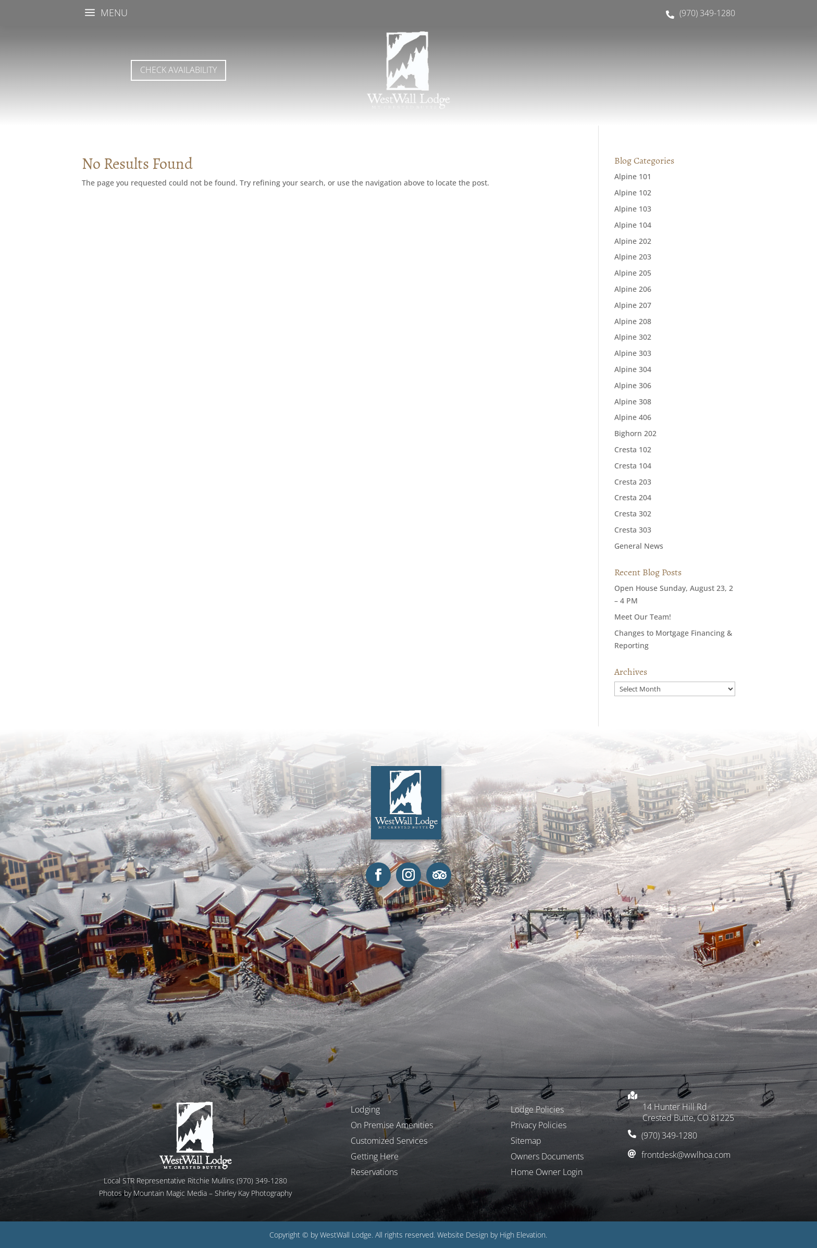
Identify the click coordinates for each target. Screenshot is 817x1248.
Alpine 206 (632, 289)
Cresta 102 (632, 449)
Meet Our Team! (642, 617)
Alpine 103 (632, 209)
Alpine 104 (632, 225)
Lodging (365, 1110)
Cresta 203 (632, 482)
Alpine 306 (632, 385)
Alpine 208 (632, 321)
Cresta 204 (632, 497)
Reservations (374, 1173)
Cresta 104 (632, 466)
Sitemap (526, 1141)
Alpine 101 (632, 176)
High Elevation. (523, 1235)
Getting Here (375, 1157)
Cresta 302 (632, 513)
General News (638, 546)
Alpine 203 (632, 257)
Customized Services (389, 1141)
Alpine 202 (632, 241)
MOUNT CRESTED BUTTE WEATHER (638, 70)
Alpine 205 (632, 273)
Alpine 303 (632, 353)
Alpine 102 (632, 192)
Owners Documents (547, 1157)
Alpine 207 (632, 305)
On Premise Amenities (392, 1126)
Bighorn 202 (635, 433)
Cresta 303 (632, 530)
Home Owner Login (547, 1173)
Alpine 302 (632, 337)
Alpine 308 (632, 401)
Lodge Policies (537, 1110)
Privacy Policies (538, 1126)
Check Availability (178, 70)
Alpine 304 (632, 369)
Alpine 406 (632, 417)
